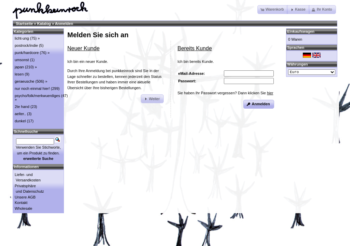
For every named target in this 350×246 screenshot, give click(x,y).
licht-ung (22, 38)
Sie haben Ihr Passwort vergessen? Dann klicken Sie (225, 93)
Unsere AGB (25, 197)
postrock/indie (26, 45)
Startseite (24, 24)
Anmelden (64, 24)
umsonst (22, 60)
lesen (19, 74)
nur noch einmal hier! (32, 88)
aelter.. (20, 114)
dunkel (20, 121)
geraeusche (25, 81)
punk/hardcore (27, 53)
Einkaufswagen (300, 31)
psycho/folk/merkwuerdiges (37, 96)
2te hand (22, 107)
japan (19, 67)
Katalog (44, 24)
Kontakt (21, 203)
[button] (272, 9)
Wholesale (23, 208)
